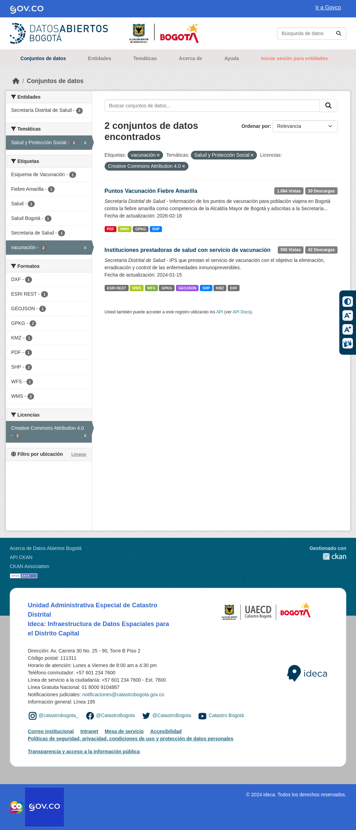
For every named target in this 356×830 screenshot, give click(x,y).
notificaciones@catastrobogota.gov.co (123, 694)
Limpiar (78, 454)
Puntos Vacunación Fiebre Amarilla (151, 191)
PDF (110, 229)
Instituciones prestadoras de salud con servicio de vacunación (187, 250)
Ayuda (231, 58)
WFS (151, 288)
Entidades (99, 58)
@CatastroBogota (115, 715)
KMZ (220, 288)
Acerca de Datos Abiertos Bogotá (45, 548)
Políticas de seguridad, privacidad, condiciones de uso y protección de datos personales (130, 738)
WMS (124, 229)
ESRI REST (116, 288)
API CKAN (21, 557)
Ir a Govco (328, 7)
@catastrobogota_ (59, 715)
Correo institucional (51, 731)
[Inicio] (16, 80)
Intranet (89, 731)
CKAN (327, 556)
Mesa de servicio (124, 731)
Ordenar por (256, 126)
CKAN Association (29, 566)
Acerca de (190, 58)
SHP (156, 229)
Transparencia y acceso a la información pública (84, 751)
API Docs (241, 312)
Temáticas (145, 58)
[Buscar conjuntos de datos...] (311, 33)
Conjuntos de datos (43, 58)
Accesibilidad (165, 731)
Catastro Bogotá (226, 715)
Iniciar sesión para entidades (294, 58)
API (219, 312)
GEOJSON (187, 288)
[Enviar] (339, 33)
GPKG (140, 229)
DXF (233, 288)
